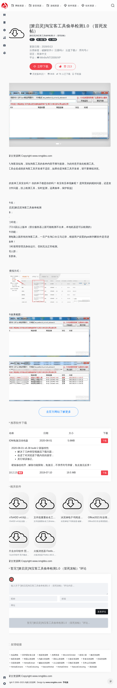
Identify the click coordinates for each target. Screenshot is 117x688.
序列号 (88, 50)
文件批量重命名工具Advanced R (50, 515)
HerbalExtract (47, 660)
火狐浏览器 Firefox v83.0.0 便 (50, 548)
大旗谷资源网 (78, 656)
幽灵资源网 (100, 652)
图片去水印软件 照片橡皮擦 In (23, 548)
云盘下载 (76, 50)
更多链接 (20, 668)
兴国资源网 (34, 660)
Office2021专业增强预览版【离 (103, 515)
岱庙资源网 (21, 660)
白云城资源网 (77, 660)
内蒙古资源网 (49, 656)
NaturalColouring (101, 664)
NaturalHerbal (70, 664)
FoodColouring (55, 664)
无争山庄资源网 (22, 664)
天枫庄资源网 (92, 660)
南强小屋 (88, 652)
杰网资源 (61, 652)
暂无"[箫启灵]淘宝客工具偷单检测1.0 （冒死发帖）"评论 (54, 565)
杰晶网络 (20, 652)
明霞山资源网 (34, 656)
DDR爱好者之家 (34, 652)
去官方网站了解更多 (63, 409)
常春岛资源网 (93, 656)
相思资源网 (21, 656)
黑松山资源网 (64, 656)
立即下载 (46, 66)
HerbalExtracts (39, 664)
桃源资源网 (48, 652)
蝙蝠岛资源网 (62, 660)
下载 (108, 439)
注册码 (63, 50)
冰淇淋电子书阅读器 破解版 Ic (76, 515)
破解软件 (52, 50)
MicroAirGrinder (74, 652)
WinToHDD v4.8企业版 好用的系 (23, 515)
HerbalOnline (85, 664)
